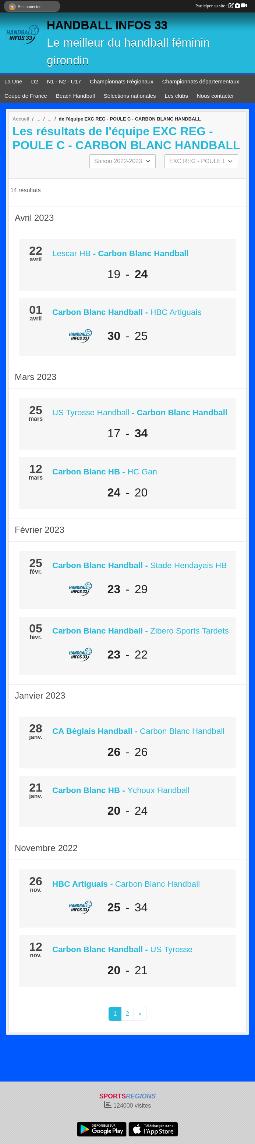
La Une (13, 81)
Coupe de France (25, 96)
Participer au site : (221, 5)
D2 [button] (34, 81)
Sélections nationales (130, 96)
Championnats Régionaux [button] (121, 81)
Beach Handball (75, 96)
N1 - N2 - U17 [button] (64, 81)
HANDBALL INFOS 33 (107, 25)
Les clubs (176, 96)
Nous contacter (215, 96)
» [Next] (140, 1014)
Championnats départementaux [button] (200, 81)
